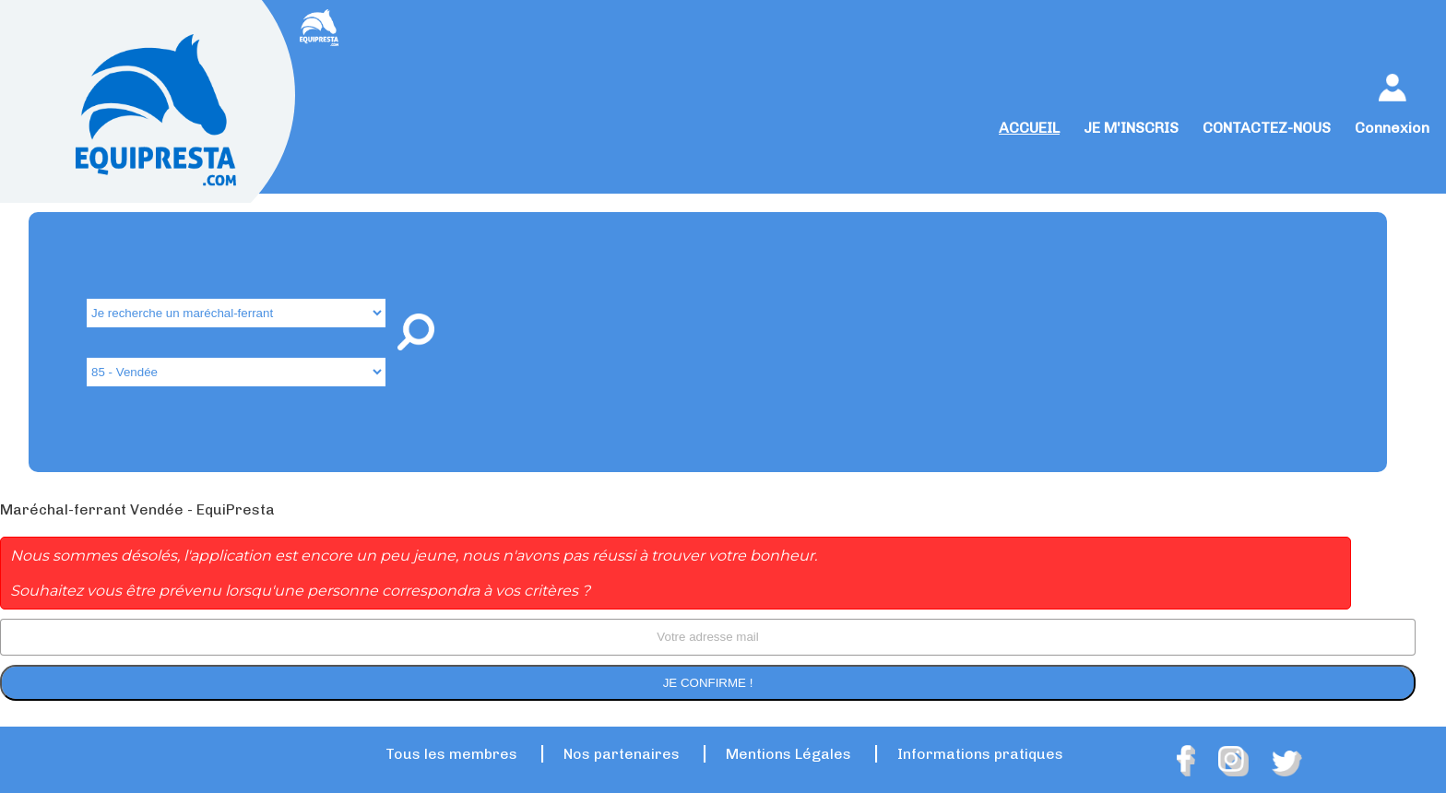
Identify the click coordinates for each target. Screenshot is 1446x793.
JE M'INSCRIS (1131, 127)
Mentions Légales (788, 754)
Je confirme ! (708, 683)
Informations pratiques (980, 754)
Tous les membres (451, 754)
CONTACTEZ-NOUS (1267, 127)
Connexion (1392, 127)
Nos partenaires (621, 754)
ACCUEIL (1029, 127)
